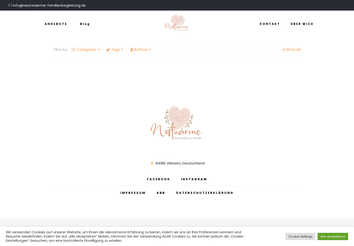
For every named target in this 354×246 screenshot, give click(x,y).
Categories (86, 49)
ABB (161, 193)
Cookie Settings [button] (300, 236)
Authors (141, 49)
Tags (115, 49)
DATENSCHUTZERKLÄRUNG (205, 193)
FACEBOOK (158, 179)
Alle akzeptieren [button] (332, 236)
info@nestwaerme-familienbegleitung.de (49, 5)
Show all (290, 49)
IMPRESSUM (133, 193)
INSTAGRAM (194, 179)
